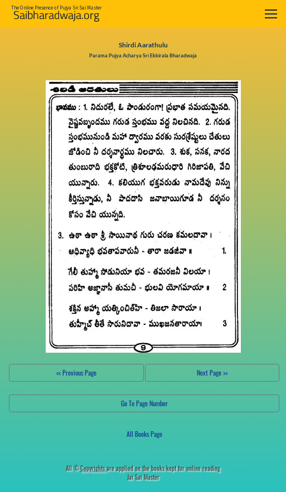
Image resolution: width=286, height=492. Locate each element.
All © (86, 468)
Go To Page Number (144, 403)
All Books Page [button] (144, 434)
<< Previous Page (76, 372)
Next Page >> (212, 372)
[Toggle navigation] (271, 13)
